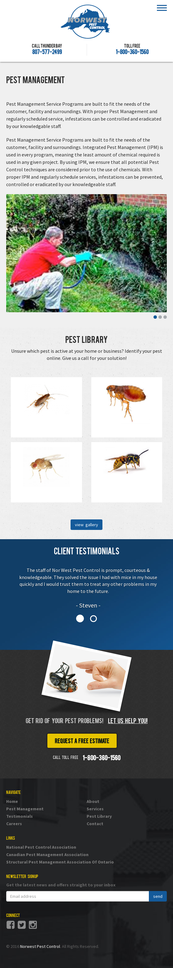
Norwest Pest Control (40, 946)
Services (95, 809)
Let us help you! (128, 721)
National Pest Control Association (41, 847)
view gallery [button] (86, 524)
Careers (14, 823)
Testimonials (19, 816)
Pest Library (99, 816)
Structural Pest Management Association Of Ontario (60, 862)
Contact (95, 823)
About (93, 801)
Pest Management (25, 809)
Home (12, 801)
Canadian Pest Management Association (47, 854)
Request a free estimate (82, 741)
